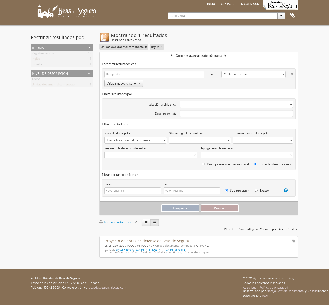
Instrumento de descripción (252, 133)
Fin (166, 184)
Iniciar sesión (250, 3)
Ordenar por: (269, 229)
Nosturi (312, 291)
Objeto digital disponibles (186, 133)
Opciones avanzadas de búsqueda (199, 56)
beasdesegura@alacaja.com (107, 287)
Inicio (211, 3)
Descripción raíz (165, 113)
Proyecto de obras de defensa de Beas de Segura (147, 240)
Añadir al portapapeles (293, 241)
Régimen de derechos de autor (125, 148)
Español (37, 65)
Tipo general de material (217, 148)
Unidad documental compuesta (53, 85)
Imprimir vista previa (115, 222)
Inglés (36, 59)
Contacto (228, 3)
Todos (36, 80)
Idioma (38, 47)
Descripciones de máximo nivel (225, 164)
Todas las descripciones (272, 164)
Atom (266, 295)
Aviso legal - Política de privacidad (265, 287)
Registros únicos (43, 54)
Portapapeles (292, 15)
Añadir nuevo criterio (123, 83)
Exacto (262, 191)
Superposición (237, 191)
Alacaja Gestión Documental (285, 291)
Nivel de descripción (50, 73)
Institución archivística (161, 104)
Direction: (230, 229)
